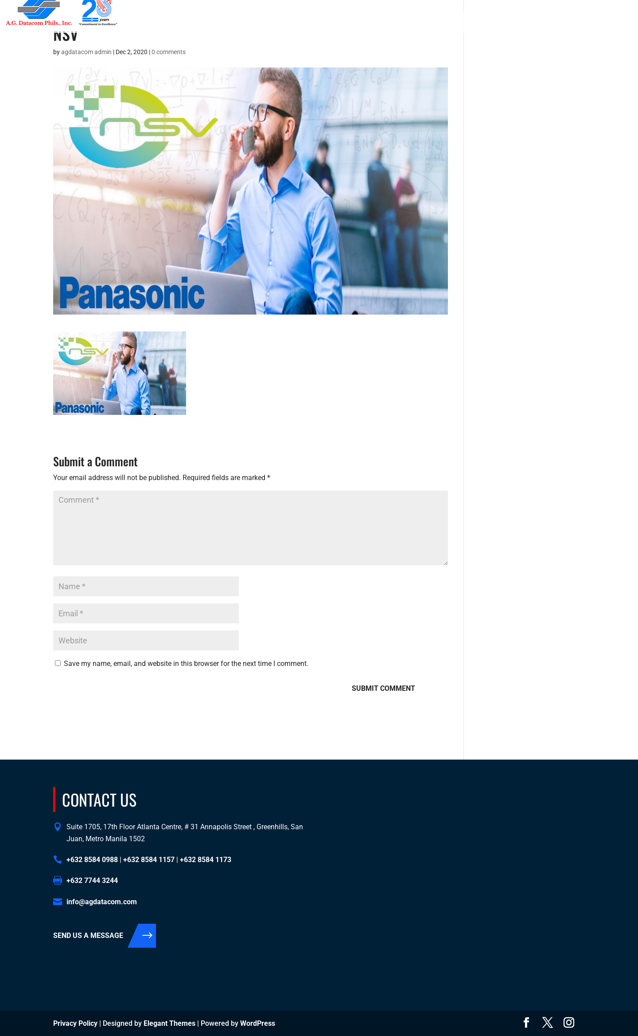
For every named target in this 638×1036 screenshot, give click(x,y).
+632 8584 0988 (413, 9)
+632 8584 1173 (511, 9)
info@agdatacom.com (594, 9)
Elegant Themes (169, 1023)
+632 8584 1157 (462, 9)
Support (525, 24)
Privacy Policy (75, 1023)
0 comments (169, 51)
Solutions (432, 24)
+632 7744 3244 (92, 880)
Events (559, 24)
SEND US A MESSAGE (88, 935)
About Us (392, 24)
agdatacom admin (86, 51)
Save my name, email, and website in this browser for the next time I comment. (186, 663)
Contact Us (484, 24)
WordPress (257, 1023)
